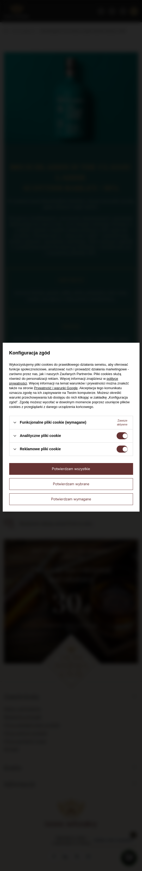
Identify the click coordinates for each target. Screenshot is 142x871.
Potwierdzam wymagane (71, 499)
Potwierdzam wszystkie (71, 468)
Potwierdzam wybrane (71, 484)
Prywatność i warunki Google (56, 388)
